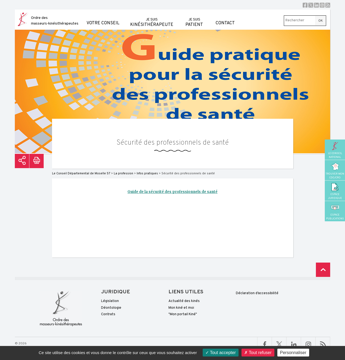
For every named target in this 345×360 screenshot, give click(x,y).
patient (194, 18)
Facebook (305, 5)
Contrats (108, 314)
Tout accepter (220, 352)
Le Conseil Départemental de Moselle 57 (81, 173)
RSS (327, 5)
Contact (225, 17)
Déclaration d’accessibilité (257, 293)
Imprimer (36, 161)
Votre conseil (103, 17)
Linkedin (316, 5)
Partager (22, 161)
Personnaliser (293, 352)
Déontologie (111, 308)
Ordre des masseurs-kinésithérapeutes (54, 21)
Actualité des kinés (184, 301)
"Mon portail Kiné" (182, 314)
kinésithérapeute (151, 18)
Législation (110, 301)
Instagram (322, 5)
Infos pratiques (147, 173)
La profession (123, 173)
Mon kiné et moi (181, 308)
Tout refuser (258, 352)
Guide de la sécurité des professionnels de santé (172, 191)
